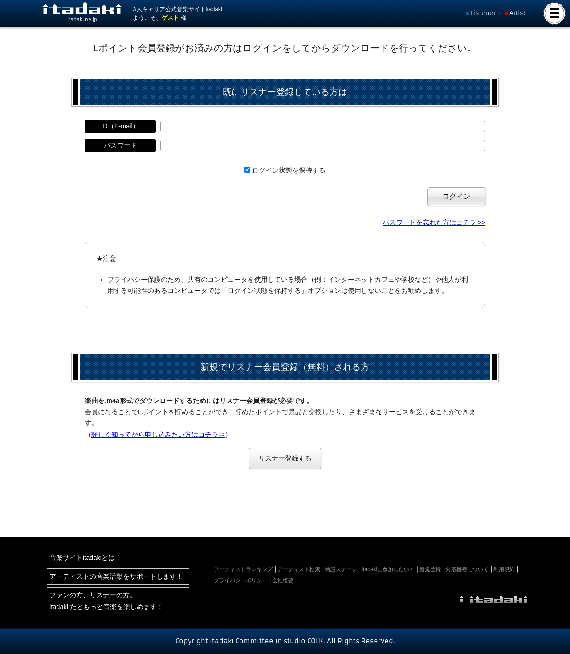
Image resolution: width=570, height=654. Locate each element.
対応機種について (467, 569)
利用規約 (504, 569)
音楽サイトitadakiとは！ (85, 557)
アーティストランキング (243, 569)
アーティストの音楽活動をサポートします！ (116, 576)
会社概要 (282, 580)
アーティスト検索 (298, 569)
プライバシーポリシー (240, 580)
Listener (483, 13)
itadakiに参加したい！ (388, 569)
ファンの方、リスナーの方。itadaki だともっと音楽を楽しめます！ (106, 601)
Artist (517, 13)
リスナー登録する (285, 458)
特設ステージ (341, 569)
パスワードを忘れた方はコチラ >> (434, 222)
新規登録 (430, 569)
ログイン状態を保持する (289, 170)
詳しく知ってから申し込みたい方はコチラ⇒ (158, 434)
